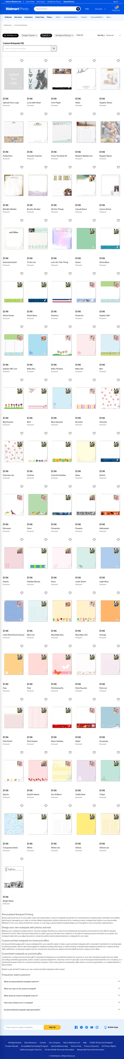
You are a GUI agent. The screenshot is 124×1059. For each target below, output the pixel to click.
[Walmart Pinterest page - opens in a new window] (86, 1027)
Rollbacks (8, 17)
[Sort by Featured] (113, 35)
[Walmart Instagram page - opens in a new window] (97, 1027)
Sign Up (52, 1027)
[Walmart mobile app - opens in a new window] (111, 1027)
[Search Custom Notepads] (27, 48)
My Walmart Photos (54, 2)
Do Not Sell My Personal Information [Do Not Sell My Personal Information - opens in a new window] (59, 1050)
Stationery (8, 25)
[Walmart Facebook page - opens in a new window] (76, 1027)
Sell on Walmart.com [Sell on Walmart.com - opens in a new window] (71, 1043)
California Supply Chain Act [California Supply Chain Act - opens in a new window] (31, 1050)
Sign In (115, 2)
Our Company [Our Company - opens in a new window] (54, 1043)
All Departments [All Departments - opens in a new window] (14, 1043)
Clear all (79, 35)
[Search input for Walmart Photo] (55, 8)
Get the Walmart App (59, 1046)
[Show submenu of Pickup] (53, 17)
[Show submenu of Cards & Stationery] (78, 17)
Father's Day (39, 17)
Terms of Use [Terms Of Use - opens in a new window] (76, 1046)
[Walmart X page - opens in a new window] (81, 1027)
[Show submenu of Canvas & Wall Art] (103, 17)
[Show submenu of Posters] (87, 17)
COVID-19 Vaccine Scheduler (101, 1043)
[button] (14, 61)
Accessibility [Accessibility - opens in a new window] (26, 1046)
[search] (54, 48)
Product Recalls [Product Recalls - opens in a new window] (11, 1046)
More (108, 17)
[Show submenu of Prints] (61, 17)
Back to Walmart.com (12, 2)
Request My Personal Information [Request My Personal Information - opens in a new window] (90, 1050)
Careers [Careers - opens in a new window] (43, 1043)
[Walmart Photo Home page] (17, 8)
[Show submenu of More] (111, 17)
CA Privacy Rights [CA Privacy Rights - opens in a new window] (109, 1046)
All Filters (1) (10, 35)
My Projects (41, 2)
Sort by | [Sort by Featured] (101, 35)
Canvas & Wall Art (97, 17)
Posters (84, 17)
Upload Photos (68, 2)
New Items (18, 17)
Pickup (49, 17)
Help (87, 9)
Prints (58, 17)
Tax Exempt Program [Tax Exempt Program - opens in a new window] (39, 1046)
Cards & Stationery (70, 17)
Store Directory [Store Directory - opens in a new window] (30, 1043)
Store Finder (30, 2)
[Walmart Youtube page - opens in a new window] (91, 1027)
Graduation (28, 17)
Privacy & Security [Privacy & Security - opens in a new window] (91, 1046)
